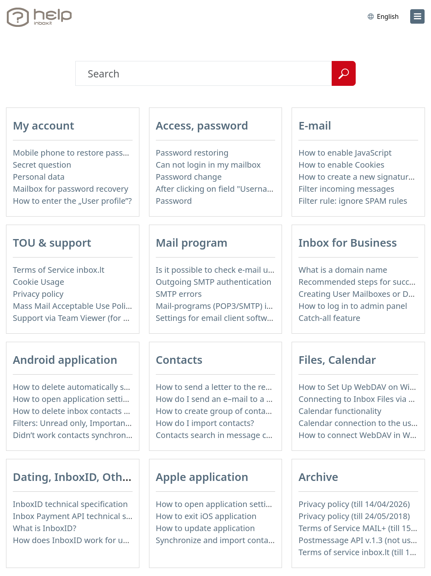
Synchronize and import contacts (217, 540)
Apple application (202, 476)
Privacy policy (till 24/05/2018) (354, 516)
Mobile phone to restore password (77, 152)
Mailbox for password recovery (70, 188)
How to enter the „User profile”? (72, 200)
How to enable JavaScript (344, 152)
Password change (189, 176)
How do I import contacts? (205, 423)
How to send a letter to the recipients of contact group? (259, 386)
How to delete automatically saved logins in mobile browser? (126, 386)
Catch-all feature (329, 317)
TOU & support (52, 242)
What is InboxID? (44, 528)
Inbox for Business (347, 242)
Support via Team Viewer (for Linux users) (91, 317)
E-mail (314, 125)
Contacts (179, 359)
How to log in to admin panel (352, 305)
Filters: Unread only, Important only (79, 423)
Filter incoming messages (346, 188)
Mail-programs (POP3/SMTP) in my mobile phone (248, 305)
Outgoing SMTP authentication (214, 281)
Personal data (38, 176)
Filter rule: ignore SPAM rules (352, 200)
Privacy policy (38, 293)
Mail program (192, 242)
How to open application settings (75, 398)
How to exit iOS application (206, 516)
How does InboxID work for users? (77, 540)
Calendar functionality (339, 411)
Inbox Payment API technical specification (91, 516)
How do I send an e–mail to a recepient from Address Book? (267, 398)
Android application (65, 359)
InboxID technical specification (70, 504)
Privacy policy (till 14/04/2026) (354, 504)
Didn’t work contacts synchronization (82, 435)
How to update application (205, 528)
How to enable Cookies (341, 164)
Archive (318, 476)
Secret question (42, 164)
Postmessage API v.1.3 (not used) (360, 540)
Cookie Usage (38, 281)
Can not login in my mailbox (208, 164)
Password (174, 200)
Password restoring (192, 152)
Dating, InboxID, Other (73, 476)
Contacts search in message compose (226, 435)
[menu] (417, 16)
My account (43, 125)
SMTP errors (179, 293)
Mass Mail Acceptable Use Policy (73, 305)
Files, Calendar (337, 359)
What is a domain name (342, 269)
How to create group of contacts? (218, 411)
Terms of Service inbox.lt (59, 269)
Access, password (202, 125)
